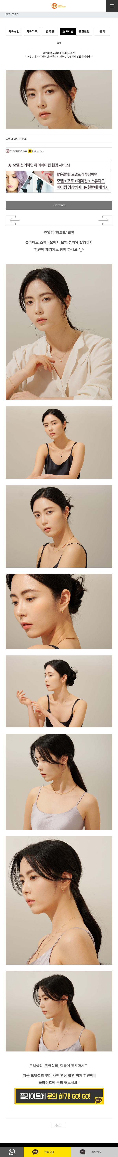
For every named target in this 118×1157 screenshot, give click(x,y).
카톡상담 (47, 1152)
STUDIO (15, 14)
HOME (7, 14)
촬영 (59, 43)
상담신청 (94, 1152)
